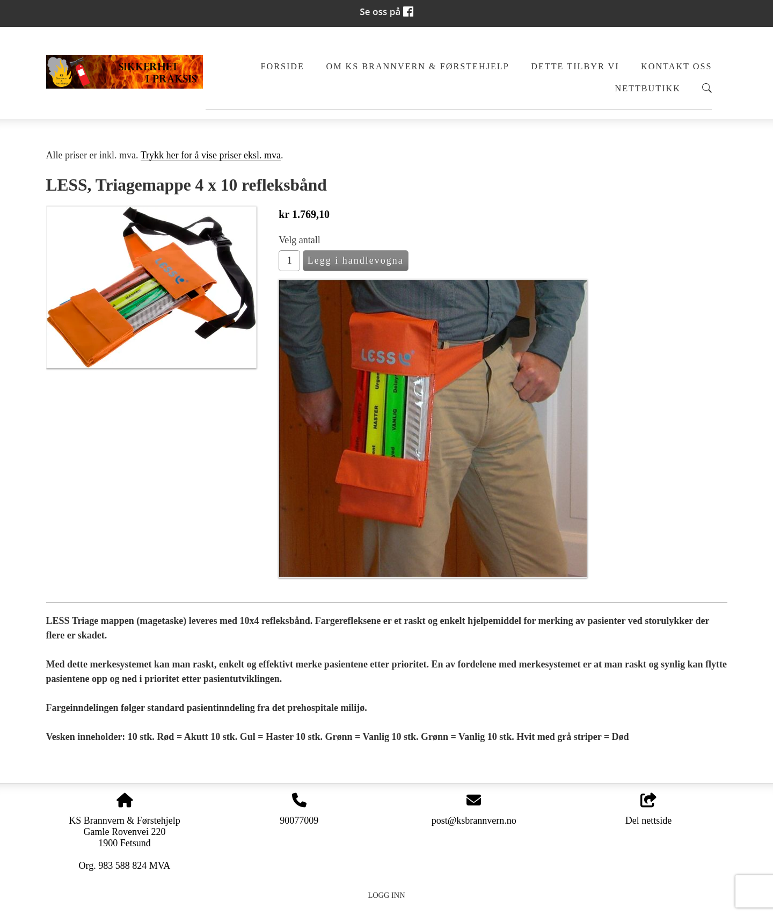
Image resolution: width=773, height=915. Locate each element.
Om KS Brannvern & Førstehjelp (417, 66)
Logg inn (386, 895)
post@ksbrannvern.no (474, 820)
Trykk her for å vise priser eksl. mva (211, 155)
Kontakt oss (676, 66)
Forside (282, 66)
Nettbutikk (648, 88)
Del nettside (648, 809)
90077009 (299, 820)
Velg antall (299, 240)
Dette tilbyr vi (575, 66)
